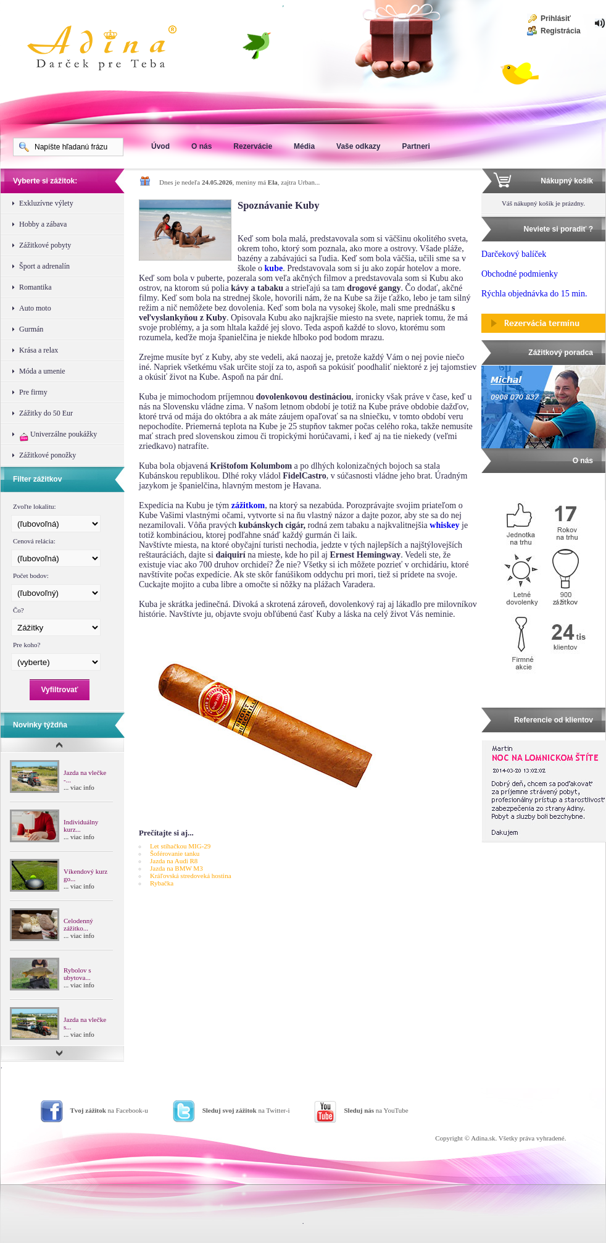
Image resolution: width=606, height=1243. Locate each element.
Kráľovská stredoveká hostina (190, 875)
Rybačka (161, 883)
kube (274, 268)
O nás (201, 146)
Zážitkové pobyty (45, 245)
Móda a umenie (42, 371)
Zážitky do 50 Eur (46, 413)
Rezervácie (252, 146)
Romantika (35, 287)
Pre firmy (33, 392)
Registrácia (561, 31)
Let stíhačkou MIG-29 (180, 846)
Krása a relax (38, 350)
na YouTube (376, 1110)
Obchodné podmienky (519, 273)
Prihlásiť (556, 18)
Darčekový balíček (513, 254)
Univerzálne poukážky (58, 436)
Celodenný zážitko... (78, 924)
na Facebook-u (109, 1110)
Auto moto (35, 308)
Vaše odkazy (358, 146)
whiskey (444, 525)
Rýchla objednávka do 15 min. (534, 293)
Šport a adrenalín (44, 266)
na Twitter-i (246, 1110)
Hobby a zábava (43, 224)
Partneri (416, 146)
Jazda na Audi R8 (173, 860)
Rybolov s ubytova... (77, 973)
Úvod (160, 146)
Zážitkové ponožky (47, 455)
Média (304, 146)
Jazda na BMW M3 (176, 868)
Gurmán (31, 329)
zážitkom (248, 505)
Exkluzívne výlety (46, 203)
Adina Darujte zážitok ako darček (111, 49)
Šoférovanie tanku (174, 853)
